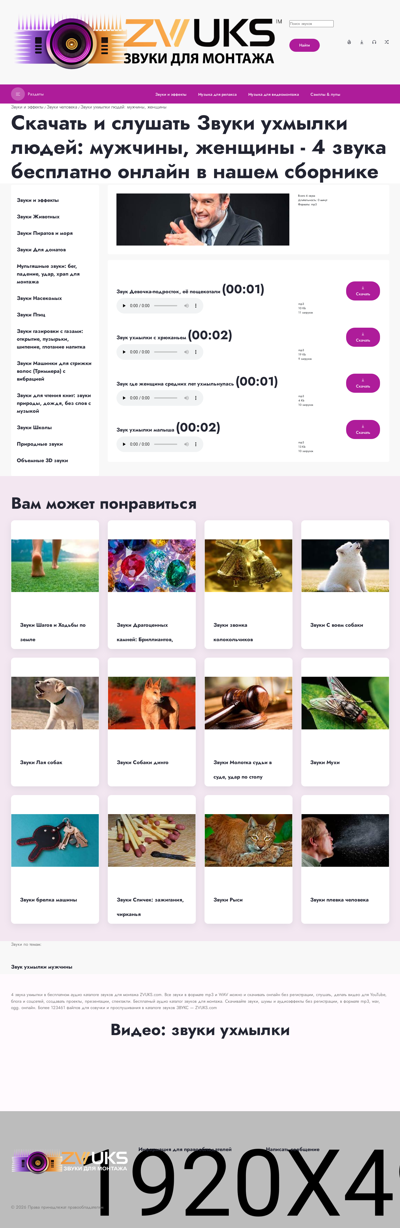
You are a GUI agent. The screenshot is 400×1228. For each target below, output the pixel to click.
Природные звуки (40, 444)
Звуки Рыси (228, 900)
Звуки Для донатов (41, 249)
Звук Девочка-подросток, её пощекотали (169, 291)
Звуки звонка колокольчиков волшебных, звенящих (242, 639)
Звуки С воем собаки (336, 625)
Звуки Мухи (325, 762)
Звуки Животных (38, 216)
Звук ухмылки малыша (146, 430)
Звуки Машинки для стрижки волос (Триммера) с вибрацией (54, 371)
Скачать (363, 291)
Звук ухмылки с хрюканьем (152, 337)
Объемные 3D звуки (42, 460)
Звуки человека (62, 107)
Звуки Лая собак (41, 762)
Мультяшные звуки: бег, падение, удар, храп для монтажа (48, 273)
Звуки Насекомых (39, 298)
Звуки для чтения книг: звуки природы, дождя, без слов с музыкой (54, 403)
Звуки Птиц (31, 314)
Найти (304, 45)
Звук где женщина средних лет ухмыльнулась (175, 384)
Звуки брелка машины (48, 900)
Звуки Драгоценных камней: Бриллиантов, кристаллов (145, 639)
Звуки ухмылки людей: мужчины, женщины (124, 107)
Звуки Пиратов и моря (45, 233)
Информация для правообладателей (185, 1149)
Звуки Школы (34, 427)
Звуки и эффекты (27, 107)
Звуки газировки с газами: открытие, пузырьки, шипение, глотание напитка (51, 339)
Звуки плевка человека (339, 900)
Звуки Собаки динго (143, 762)
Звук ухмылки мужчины (41, 967)
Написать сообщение (292, 1149)
